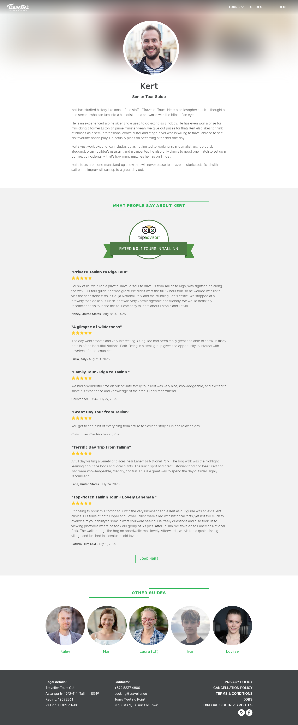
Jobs (247, 699)
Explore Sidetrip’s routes (227, 705)
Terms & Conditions (234, 693)
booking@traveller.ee (130, 694)
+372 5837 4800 (127, 688)
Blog (283, 7)
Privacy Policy (238, 682)
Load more (149, 559)
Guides (256, 7)
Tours (234, 7)
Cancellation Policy (232, 688)
